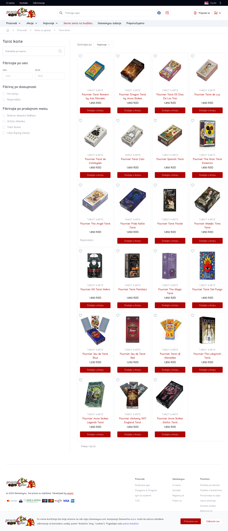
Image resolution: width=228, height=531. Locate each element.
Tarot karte (64, 30)
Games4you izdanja (109, 23)
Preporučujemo (135, 23)
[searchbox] (105, 13)
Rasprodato (14, 99)
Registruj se (178, 495)
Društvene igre (142, 485)
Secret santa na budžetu (78, 23)
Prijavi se (177, 500)
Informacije (39, 2)
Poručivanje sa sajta (210, 495)
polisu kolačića (130, 523)
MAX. (38, 70)
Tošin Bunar (14, 127)
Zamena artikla (208, 505)
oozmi (70, 493)
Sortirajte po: (84, 44)
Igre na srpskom (143, 495)
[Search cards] (34, 51)
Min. (5, 70)
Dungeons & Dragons (146, 490)
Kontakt (24, 2)
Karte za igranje (43, 30)
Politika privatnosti (210, 485)
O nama (10, 2)
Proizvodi (22, 30)
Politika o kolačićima (211, 490)
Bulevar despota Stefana (21, 115)
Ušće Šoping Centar (18, 133)
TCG (137, 500)
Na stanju (12, 93)
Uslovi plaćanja (208, 500)
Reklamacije (206, 511)
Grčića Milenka (16, 121)
